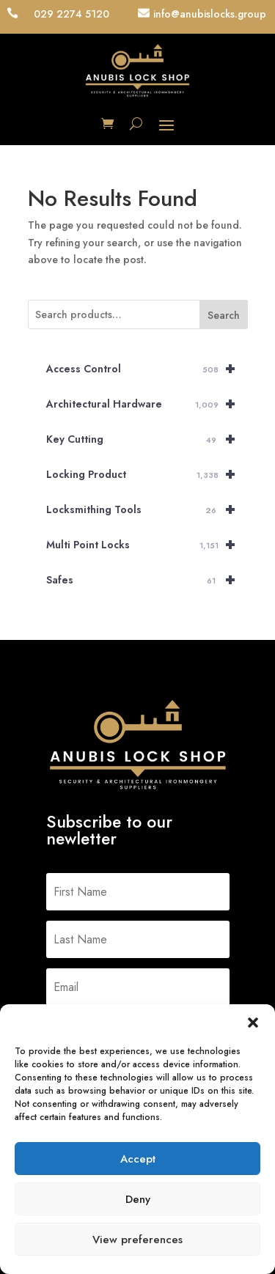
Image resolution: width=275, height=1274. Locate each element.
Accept (137, 1159)
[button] (253, 1022)
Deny (137, 1199)
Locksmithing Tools (147, 509)
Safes (147, 579)
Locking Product (147, 474)
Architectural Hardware (147, 403)
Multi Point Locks (147, 544)
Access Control (147, 368)
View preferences (137, 1239)
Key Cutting (147, 439)
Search (224, 315)
